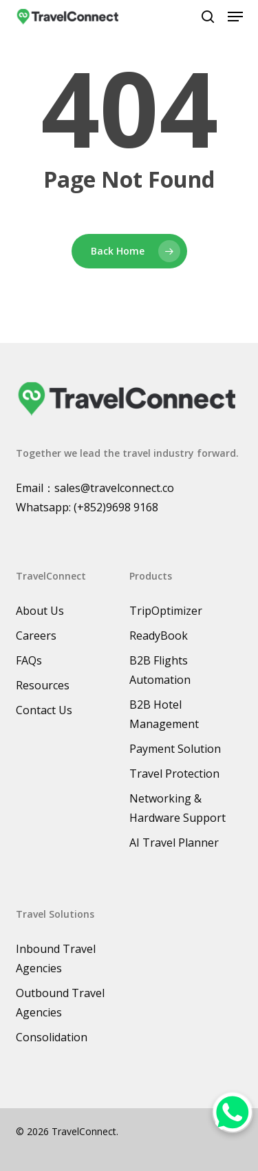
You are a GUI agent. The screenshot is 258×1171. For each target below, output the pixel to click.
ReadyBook (158, 635)
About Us (40, 610)
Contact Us (44, 710)
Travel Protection (174, 773)
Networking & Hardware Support (177, 808)
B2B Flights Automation (160, 670)
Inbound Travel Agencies (56, 958)
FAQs (29, 660)
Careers (36, 635)
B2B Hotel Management (164, 714)
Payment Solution (175, 748)
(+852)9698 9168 (116, 507)
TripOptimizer (165, 610)
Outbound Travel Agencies (60, 1002)
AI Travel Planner (174, 842)
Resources (42, 685)
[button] (235, 16)
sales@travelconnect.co (114, 487)
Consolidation (51, 1037)
